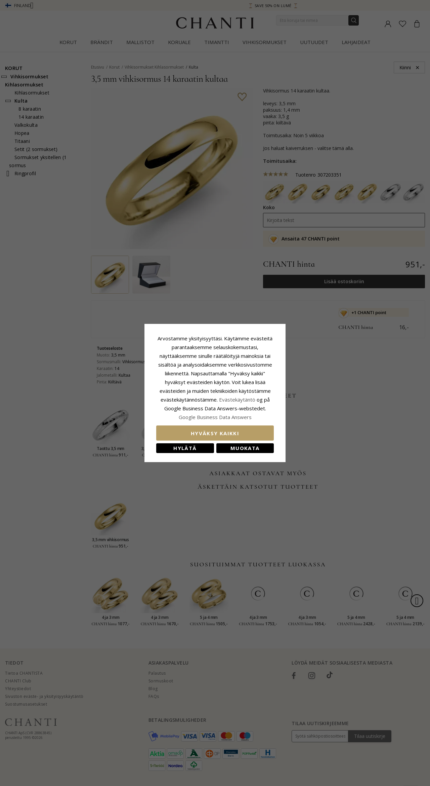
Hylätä (185, 448)
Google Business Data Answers (215, 417)
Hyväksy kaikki (215, 433)
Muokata (244, 448)
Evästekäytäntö (237, 399)
